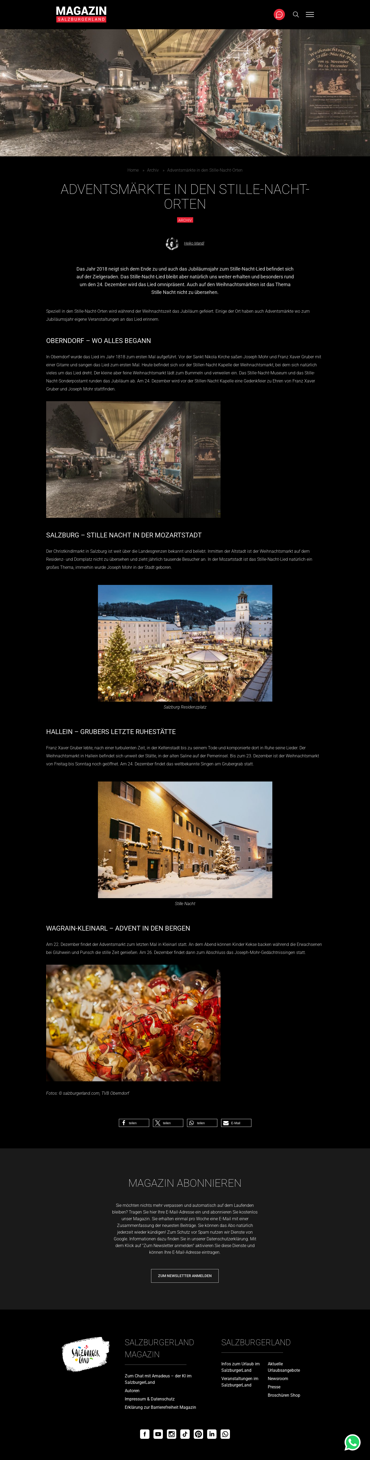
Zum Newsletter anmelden (185, 1276)
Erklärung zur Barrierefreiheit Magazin (160, 1407)
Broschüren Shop (284, 1395)
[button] (134, 1123)
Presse (274, 1386)
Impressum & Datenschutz (150, 1399)
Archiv (153, 170)
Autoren (132, 1390)
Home (133, 170)
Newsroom (278, 1378)
